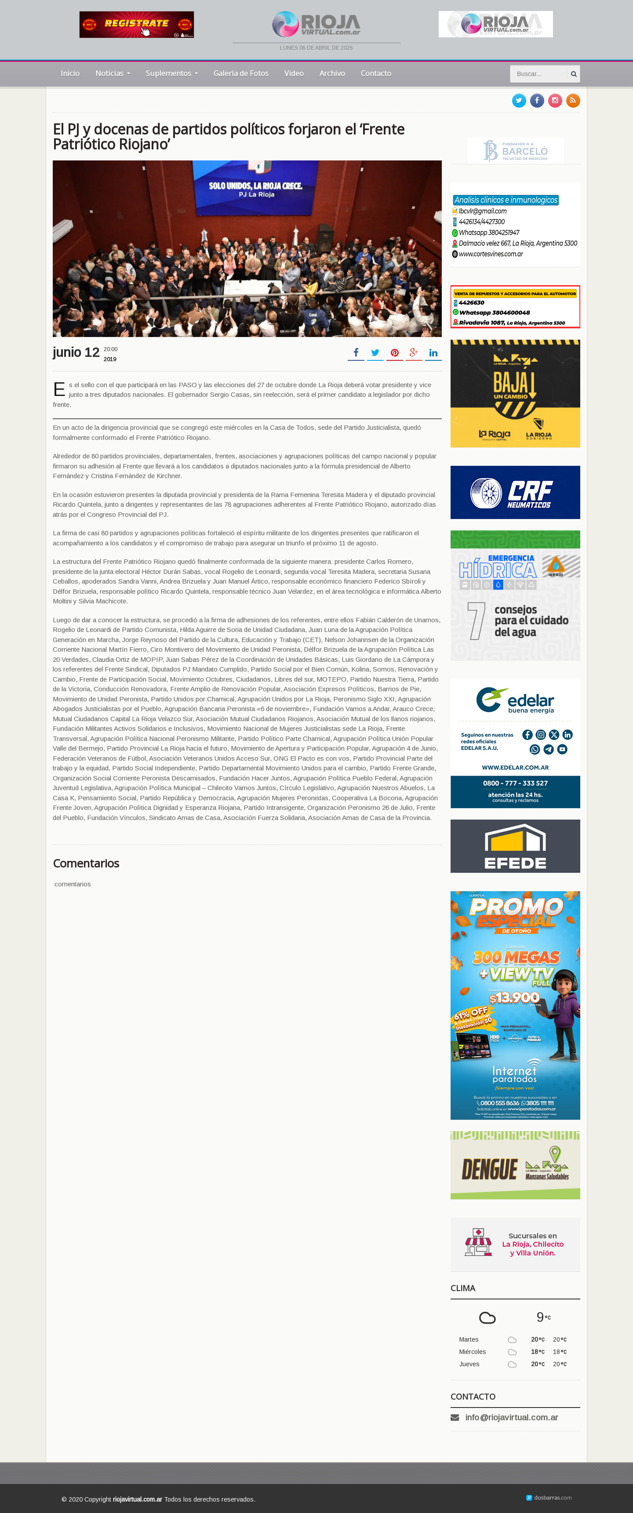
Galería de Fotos (241, 73)
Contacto (376, 73)
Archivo (332, 73)
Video (294, 73)
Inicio (70, 73)
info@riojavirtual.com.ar (511, 1417)
